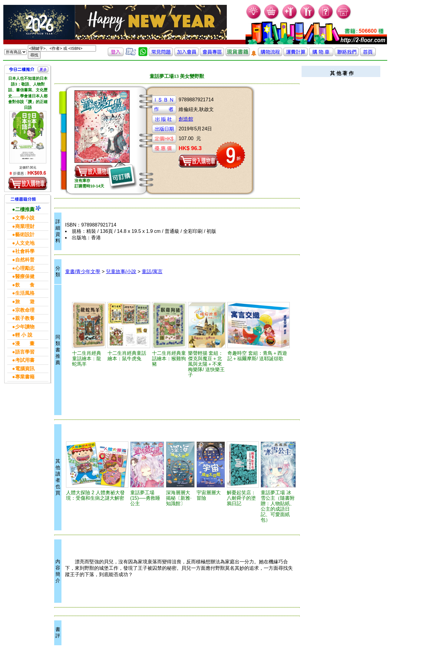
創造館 (186, 119)
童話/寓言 (152, 271)
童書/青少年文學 (82, 271)
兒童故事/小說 (121, 271)
